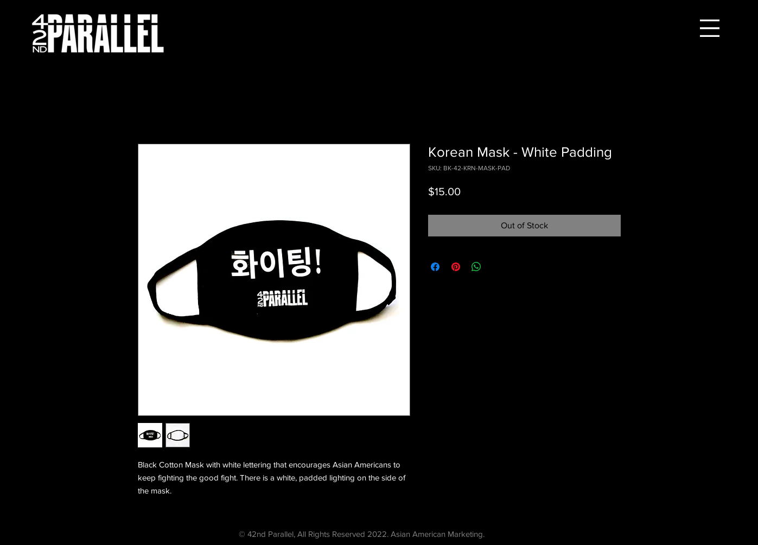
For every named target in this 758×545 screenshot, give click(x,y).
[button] (709, 28)
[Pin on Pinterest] (455, 266)
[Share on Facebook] (435, 266)
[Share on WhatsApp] (476, 266)
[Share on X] (497, 266)
